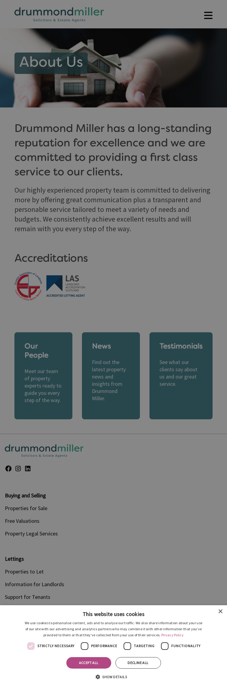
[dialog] (113, 646)
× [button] (220, 611)
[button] (113, 676)
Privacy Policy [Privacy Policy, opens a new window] (172, 635)
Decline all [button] (138, 662)
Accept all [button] (89, 662)
